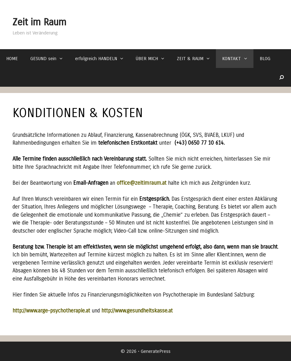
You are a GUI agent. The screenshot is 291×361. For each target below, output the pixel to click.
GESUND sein (49, 58)
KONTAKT (237, 58)
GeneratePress (156, 351)
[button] (62, 58)
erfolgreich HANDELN (102, 58)
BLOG (265, 58)
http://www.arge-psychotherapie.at (51, 310)
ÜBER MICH (153, 58)
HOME (12, 58)
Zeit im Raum (52, 21)
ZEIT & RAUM (196, 58)
